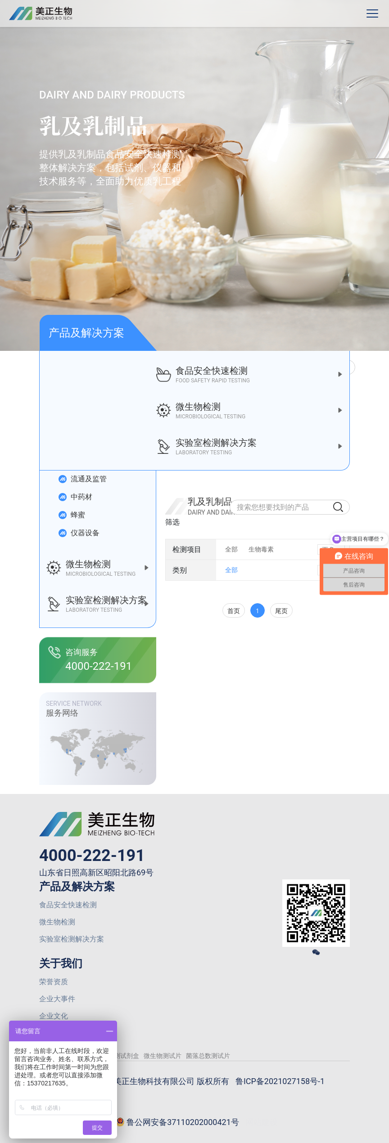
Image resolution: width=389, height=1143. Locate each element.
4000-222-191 (92, 855)
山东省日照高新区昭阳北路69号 (96, 872)
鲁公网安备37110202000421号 (177, 1122)
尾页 (281, 610)
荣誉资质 (53, 981)
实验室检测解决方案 (71, 939)
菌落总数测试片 (208, 1055)
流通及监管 (82, 479)
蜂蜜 (71, 515)
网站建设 (261, 1122)
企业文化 (53, 1016)
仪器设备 (79, 533)
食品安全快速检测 (68, 905)
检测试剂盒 (123, 1055)
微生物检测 (57, 922)
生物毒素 (261, 549)
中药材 (75, 497)
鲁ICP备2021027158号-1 (280, 1081)
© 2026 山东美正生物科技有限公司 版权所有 (149, 1081)
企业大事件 (57, 999)
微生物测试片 (162, 1055)
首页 (233, 610)
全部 (231, 549)
